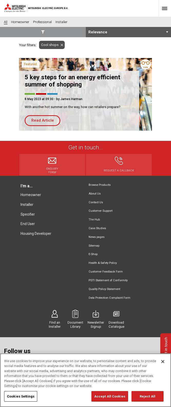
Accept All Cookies (109, 399)
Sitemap (94, 245)
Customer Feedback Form (106, 271)
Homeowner (31, 195)
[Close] (162, 364)
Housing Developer (36, 233)
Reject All (147, 399)
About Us (95, 193)
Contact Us (96, 202)
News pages (96, 237)
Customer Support (100, 210)
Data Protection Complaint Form (109, 297)
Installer (27, 204)
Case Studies (97, 228)
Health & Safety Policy (103, 263)
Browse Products (100, 185)
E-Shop (93, 254)
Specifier (28, 214)
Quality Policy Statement (104, 289)
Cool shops (49, 45)
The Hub (94, 219)
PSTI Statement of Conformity (108, 280)
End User (28, 224)
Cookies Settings (20, 399)
